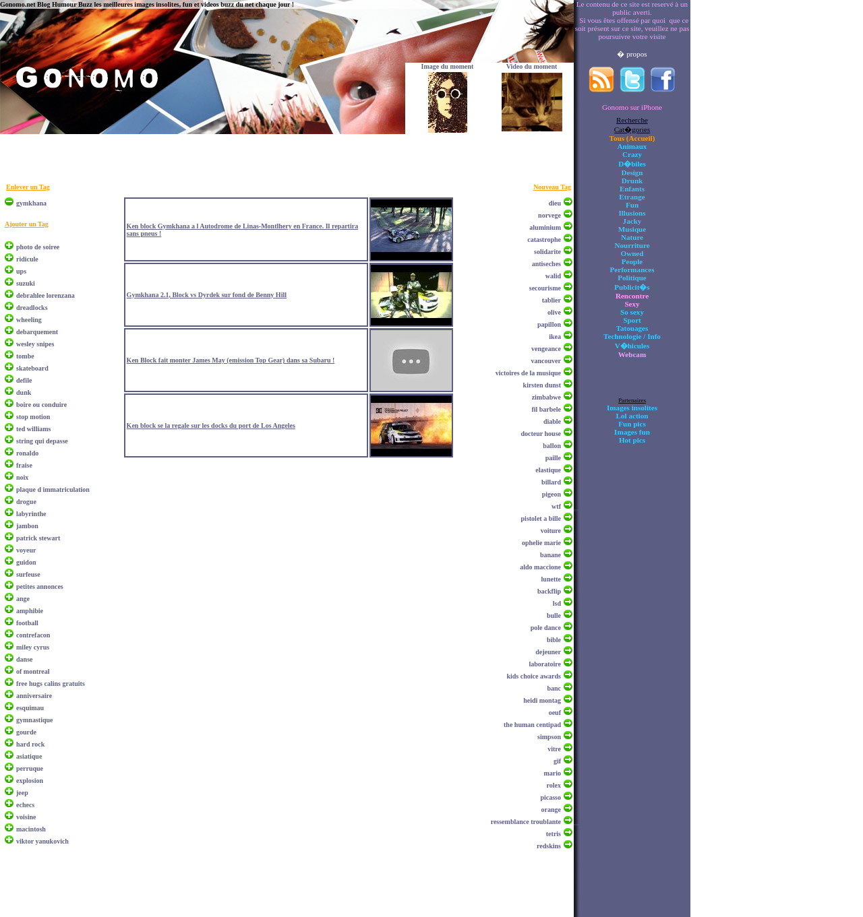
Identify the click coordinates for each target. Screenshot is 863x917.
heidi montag (542, 700)
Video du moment (532, 66)
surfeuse (28, 574)
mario (552, 773)
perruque (29, 768)
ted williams (33, 429)
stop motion (33, 416)
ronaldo (27, 453)
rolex (554, 785)
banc (554, 688)
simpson (549, 736)
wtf (556, 506)
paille (553, 458)
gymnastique (34, 720)
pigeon (551, 494)
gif (557, 761)
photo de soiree (37, 247)
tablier (551, 300)
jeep (22, 792)
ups (21, 271)
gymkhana (31, 203)
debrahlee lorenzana (45, 295)
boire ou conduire (41, 404)
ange (23, 598)
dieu (555, 203)
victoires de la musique (528, 373)
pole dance (546, 627)
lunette (551, 579)
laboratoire (545, 664)
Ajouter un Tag (27, 224)
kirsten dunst (542, 385)
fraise (24, 465)
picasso (550, 797)
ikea (555, 336)
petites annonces (39, 586)
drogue (26, 501)
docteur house (540, 433)
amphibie (29, 610)
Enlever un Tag (28, 187)
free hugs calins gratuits (50, 683)
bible (554, 639)
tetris (553, 833)
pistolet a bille (541, 518)
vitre (554, 749)
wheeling (29, 319)
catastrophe (544, 239)
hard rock (30, 744)
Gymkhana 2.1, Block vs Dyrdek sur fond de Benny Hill (207, 294)
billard (551, 482)
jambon (27, 526)
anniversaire (34, 695)
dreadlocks (32, 307)
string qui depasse (42, 441)
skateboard (32, 368)
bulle (554, 615)
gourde (26, 732)
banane (550, 555)
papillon (549, 324)
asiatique (29, 756)
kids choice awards (533, 676)
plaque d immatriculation (53, 489)
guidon (26, 562)
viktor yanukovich (42, 841)
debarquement (37, 332)
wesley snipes (35, 344)
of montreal (33, 671)
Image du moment (447, 66)
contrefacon (33, 635)
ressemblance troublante (526, 821)
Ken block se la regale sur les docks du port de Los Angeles (211, 425)
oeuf (555, 712)
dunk (23, 392)
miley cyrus (32, 647)
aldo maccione (540, 567)
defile (24, 380)
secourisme (545, 288)
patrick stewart (38, 538)
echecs (25, 805)
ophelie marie (541, 542)
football (27, 623)
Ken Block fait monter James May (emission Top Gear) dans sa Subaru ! (231, 360)
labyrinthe (31, 513)
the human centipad (532, 724)
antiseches (546, 263)
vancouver (546, 361)
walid (553, 276)
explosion (29, 780)
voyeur (26, 550)
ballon (552, 445)
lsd (557, 603)
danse (24, 659)
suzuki (25, 283)
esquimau (30, 708)
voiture (551, 530)
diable (552, 421)
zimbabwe (546, 397)
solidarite (547, 251)
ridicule (27, 259)
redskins (549, 846)
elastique (548, 470)
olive (554, 312)
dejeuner (548, 652)
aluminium (545, 227)
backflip (549, 591)
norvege (549, 215)
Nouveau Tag (552, 187)
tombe (25, 356)
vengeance (546, 348)
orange (551, 809)
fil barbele (546, 409)
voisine (26, 817)
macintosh (31, 829)
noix (22, 477)
